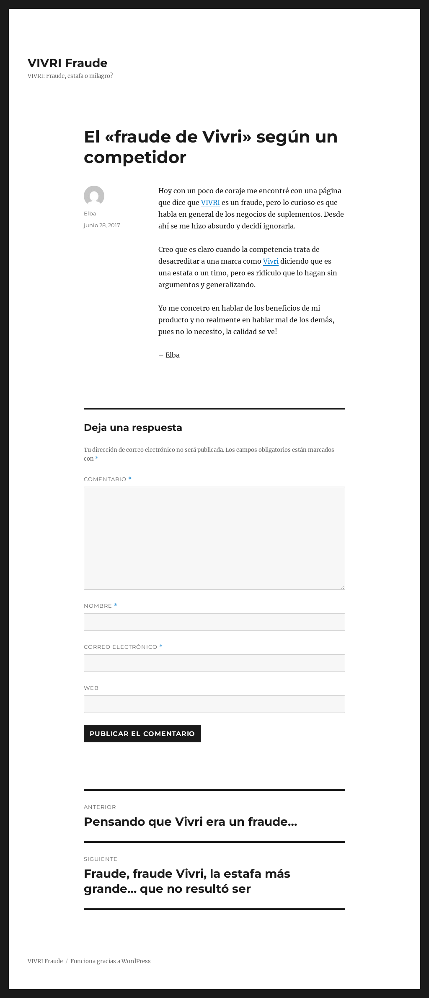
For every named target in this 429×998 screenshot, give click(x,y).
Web (91, 687)
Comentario (108, 479)
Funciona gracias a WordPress (110, 961)
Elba (90, 213)
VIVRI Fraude (68, 63)
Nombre (101, 605)
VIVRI (210, 202)
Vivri (271, 261)
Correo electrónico (123, 647)
